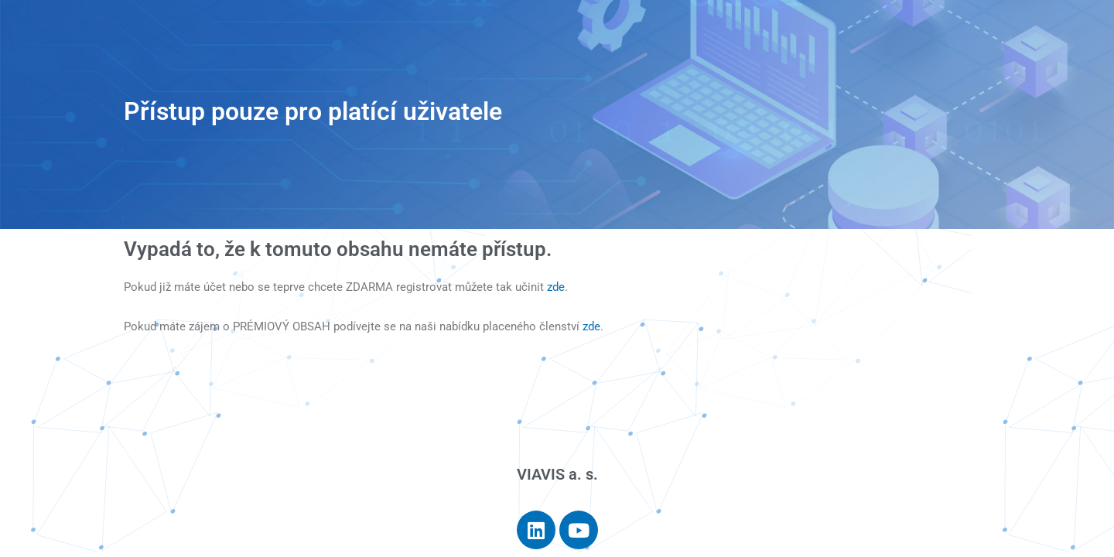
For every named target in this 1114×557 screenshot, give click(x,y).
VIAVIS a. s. (557, 474)
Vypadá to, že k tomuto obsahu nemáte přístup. (338, 249)
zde (556, 287)
